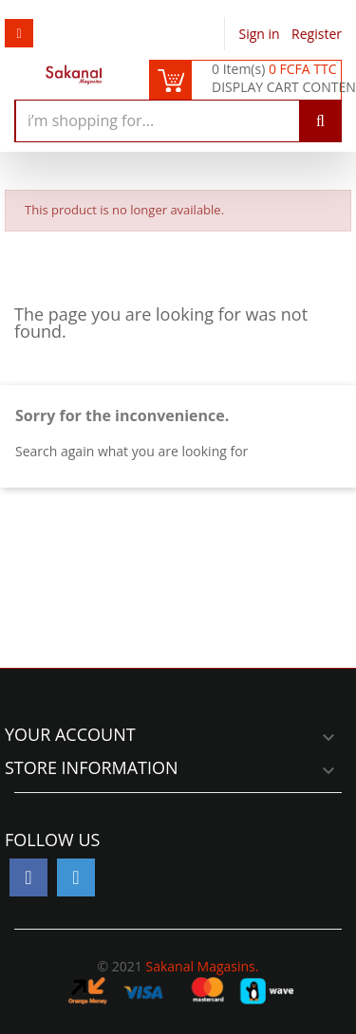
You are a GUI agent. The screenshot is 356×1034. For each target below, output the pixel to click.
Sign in (261, 34)
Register (316, 34)
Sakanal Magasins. (201, 966)
